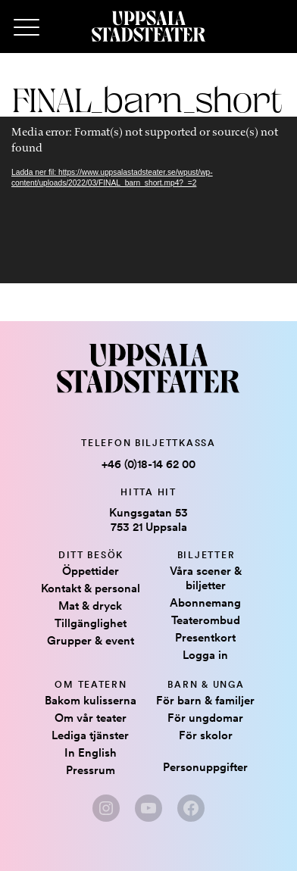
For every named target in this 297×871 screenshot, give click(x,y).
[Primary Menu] (26, 28)
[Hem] (148, 26)
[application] (148, 200)
